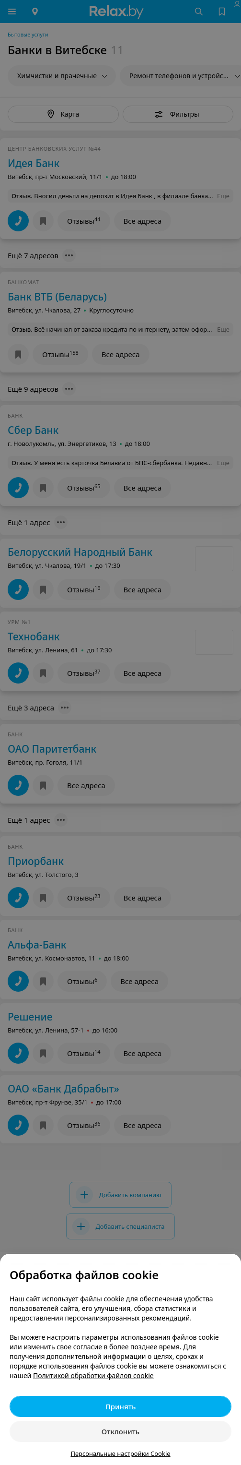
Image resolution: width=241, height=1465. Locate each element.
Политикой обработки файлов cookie (93, 1375)
